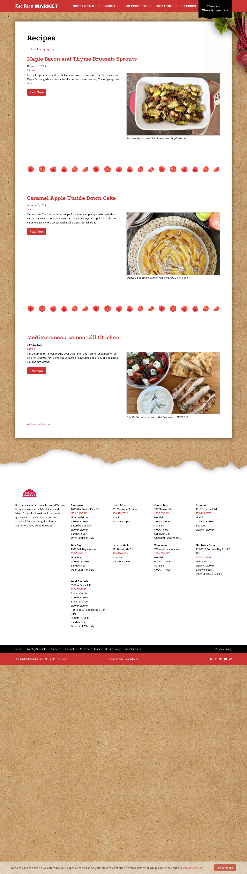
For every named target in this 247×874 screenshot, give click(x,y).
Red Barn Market (33, 659)
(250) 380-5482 (79, 513)
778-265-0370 (203, 513)
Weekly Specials (36, 649)
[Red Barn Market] (36, 6)
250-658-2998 (203, 557)
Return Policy (113, 649)
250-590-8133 (120, 553)
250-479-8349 (78, 589)
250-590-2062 (161, 513)
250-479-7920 (120, 513)
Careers (188, 6)
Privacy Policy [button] (193, 868)
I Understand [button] (225, 868)
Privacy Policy (223, 649)
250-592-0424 (78, 553)
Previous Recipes (38, 424)
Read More (37, 92)
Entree (31, 70)
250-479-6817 (161, 553)
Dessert (31, 209)
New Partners (133, 649)
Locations (166, 6)
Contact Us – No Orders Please (83, 649)
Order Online (87, 6)
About (112, 6)
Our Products (137, 6)
